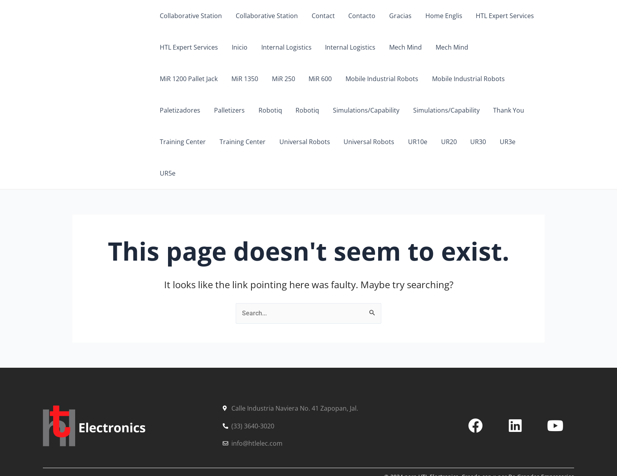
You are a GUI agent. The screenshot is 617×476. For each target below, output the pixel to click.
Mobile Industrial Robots (306, 78)
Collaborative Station (190, 15)
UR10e (295, 141)
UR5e (411, 141)
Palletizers (509, 78)
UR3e (382, 141)
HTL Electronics (108, 78)
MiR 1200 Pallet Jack (504, 47)
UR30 (354, 141)
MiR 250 (210, 78)
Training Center (457, 110)
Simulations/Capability (265, 110)
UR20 (326, 141)
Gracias (395, 15)
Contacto (358, 15)
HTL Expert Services (498, 15)
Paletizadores (461, 78)
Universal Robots (184, 141)
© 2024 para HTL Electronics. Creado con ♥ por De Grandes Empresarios (479, 445)
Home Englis (437, 15)
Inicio (238, 47)
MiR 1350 (172, 78)
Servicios (103, 450)
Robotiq (171, 110)
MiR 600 (246, 78)
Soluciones (153, 450)
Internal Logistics (284, 47)
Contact (320, 15)
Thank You (405, 110)
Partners (201, 450)
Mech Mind (400, 47)
